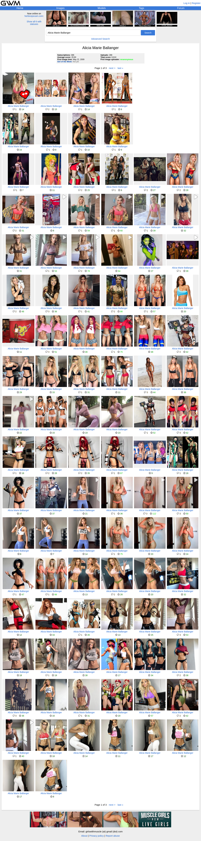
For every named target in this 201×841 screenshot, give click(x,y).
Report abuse (113, 835)
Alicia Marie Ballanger (18, 106)
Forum (180, 8)
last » (120, 68)
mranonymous (126, 59)
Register (196, 3)
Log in (186, 3)
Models (102, 8)
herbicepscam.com (33, 16)
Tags (141, 8)
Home (19, 8)
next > (112, 68)
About (84, 835)
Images (60, 8)
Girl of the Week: (64, 62)
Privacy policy (96, 835)
